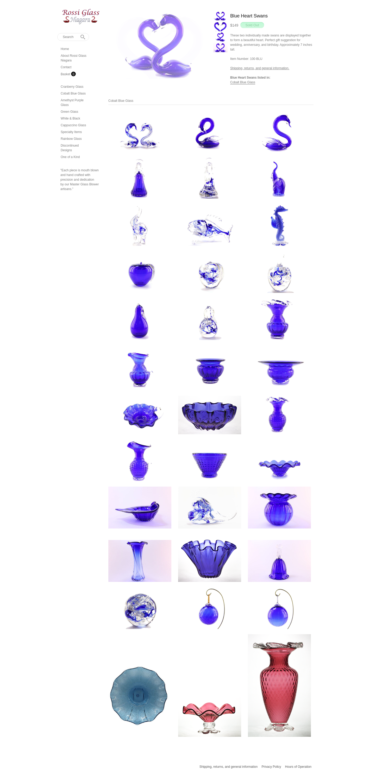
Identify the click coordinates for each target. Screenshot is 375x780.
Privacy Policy (271, 767)
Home (65, 49)
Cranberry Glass (72, 87)
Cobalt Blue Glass (73, 93)
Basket (66, 74)
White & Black (70, 118)
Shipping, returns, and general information (228, 767)
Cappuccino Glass (73, 125)
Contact (66, 67)
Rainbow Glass (71, 139)
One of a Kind (70, 157)
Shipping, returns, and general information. (259, 68)
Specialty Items (71, 132)
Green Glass (69, 112)
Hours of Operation (298, 767)
